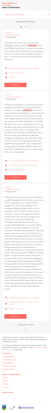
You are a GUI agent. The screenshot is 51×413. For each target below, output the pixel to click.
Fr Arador (29, 302)
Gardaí (11, 304)
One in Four (8, 350)
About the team (7, 392)
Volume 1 (9, 33)
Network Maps (7, 363)
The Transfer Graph (9, 360)
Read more (15, 85)
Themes (5, 378)
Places (5, 384)
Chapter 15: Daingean (13, 35)
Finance (11, 170)
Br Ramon (20, 73)
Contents (6, 387)
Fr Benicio (12, 73)
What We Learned (8, 356)
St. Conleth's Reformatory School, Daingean (24, 68)
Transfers (12, 77)
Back (25, 27)
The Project (6, 5)
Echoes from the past (10, 366)
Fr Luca (36, 302)
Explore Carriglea (8, 369)
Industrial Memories (9, 3)
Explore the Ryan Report (14, 14)
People (5, 381)
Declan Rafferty (31, 165)
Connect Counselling (41, 347)
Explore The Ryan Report (11, 7)
